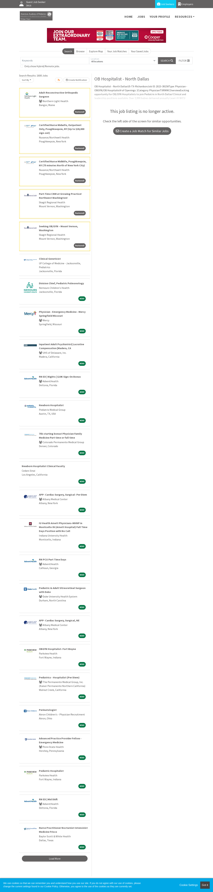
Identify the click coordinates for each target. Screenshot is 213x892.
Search (68, 51)
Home (128, 17)
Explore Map (96, 51)
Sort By (25, 79)
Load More (55, 858)
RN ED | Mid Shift (48, 799)
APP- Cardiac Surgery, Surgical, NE (59, 620)
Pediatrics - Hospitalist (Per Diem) (59, 677)
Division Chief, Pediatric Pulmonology (61, 283)
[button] (184, 60)
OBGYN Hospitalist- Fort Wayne (57, 649)
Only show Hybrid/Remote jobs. (42, 66)
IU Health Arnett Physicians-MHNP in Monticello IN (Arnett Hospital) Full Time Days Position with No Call (63, 527)
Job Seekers (165, 4)
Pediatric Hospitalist (51, 770)
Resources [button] (183, 17)
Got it (205, 885)
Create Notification (76, 79)
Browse (80, 51)
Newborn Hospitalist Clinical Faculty (43, 466)
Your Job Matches (117, 51)
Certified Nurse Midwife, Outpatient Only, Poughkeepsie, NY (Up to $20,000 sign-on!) (61, 128)
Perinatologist (48, 709)
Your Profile (160, 17)
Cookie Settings (188, 885)
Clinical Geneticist (50, 258)
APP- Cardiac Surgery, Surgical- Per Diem (63, 494)
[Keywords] (54, 60)
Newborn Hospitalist (51, 405)
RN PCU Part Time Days (52, 559)
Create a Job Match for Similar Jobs (142, 131)
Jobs (141, 17)
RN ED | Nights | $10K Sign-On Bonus (60, 376)
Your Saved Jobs (140, 51)
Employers (185, 4)
